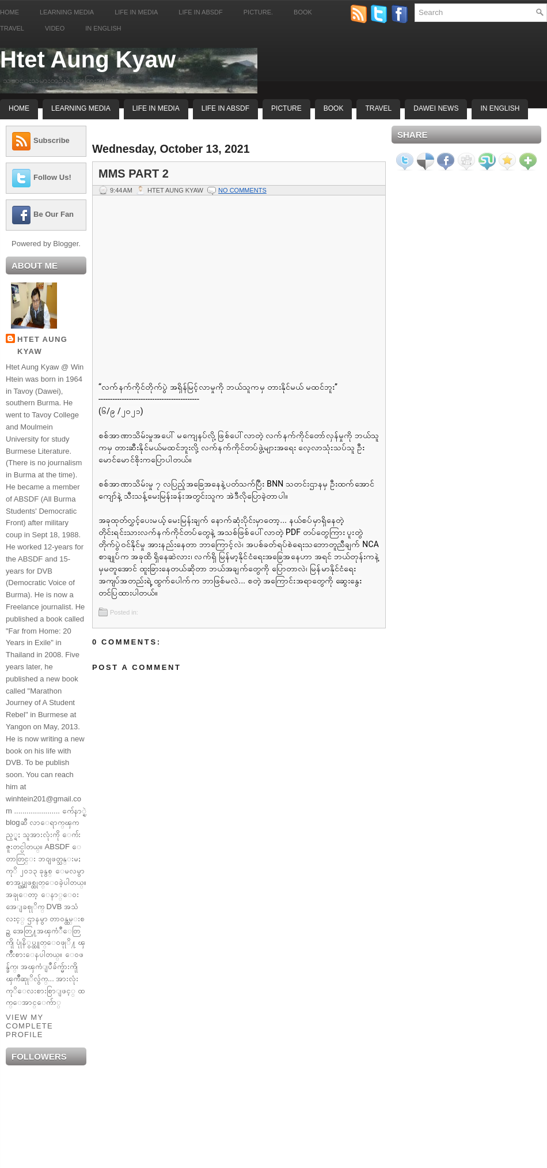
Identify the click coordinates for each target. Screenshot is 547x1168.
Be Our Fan (53, 214)
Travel (12, 28)
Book (303, 12)
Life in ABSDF (200, 12)
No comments (242, 190)
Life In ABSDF (225, 108)
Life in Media (136, 12)
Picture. (258, 12)
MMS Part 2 (133, 173)
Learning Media (67, 12)
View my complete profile (29, 1026)
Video (54, 28)
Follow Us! (52, 177)
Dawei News (435, 108)
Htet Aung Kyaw (88, 59)
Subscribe (51, 140)
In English (103, 28)
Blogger (65, 243)
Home (9, 12)
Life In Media (156, 108)
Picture (286, 108)
